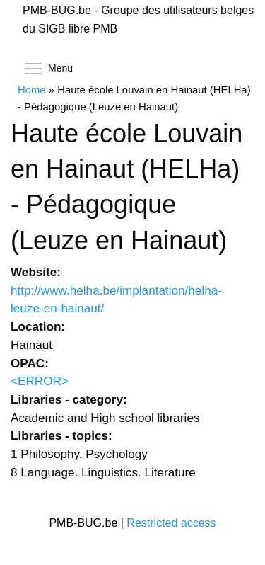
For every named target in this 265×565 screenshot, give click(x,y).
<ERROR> (40, 381)
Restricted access (171, 523)
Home (32, 90)
